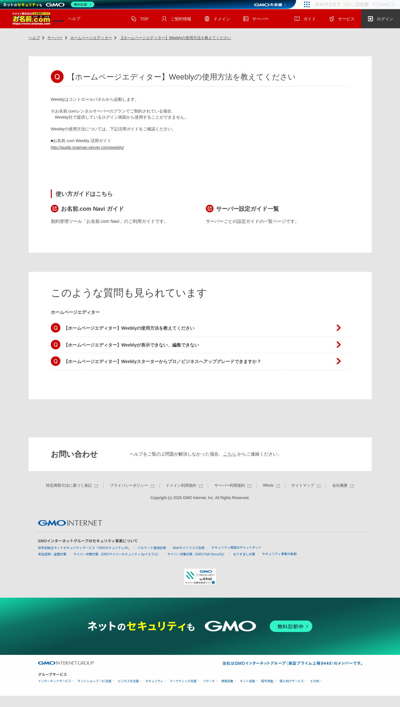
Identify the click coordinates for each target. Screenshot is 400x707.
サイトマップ (306, 486)
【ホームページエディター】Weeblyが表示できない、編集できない (131, 344)
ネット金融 (247, 681)
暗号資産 (267, 681)
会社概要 (343, 486)
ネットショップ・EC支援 (95, 681)
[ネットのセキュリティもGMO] (49, 4)
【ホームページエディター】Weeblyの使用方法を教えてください (175, 38)
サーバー (256, 19)
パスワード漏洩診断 (152, 547)
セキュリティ (154, 681)
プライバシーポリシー (132, 486)
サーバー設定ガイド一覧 (247, 209)
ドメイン (217, 19)
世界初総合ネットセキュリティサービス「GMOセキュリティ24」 (84, 547)
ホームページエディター (91, 38)
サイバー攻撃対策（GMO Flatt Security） (196, 554)
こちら (229, 453)
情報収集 (227, 681)
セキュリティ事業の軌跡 (279, 553)
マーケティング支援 (183, 681)
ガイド (305, 19)
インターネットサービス (54, 681)
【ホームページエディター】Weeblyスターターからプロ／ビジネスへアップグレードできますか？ (162, 361)
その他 (314, 681)
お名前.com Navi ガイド (92, 209)
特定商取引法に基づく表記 (72, 486)
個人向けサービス (292, 681)
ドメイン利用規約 (184, 486)
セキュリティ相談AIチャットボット (236, 547)
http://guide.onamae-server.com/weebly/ (87, 147)
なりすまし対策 (244, 554)
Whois (271, 486)
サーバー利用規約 (232, 486)
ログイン (380, 19)
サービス (342, 19)
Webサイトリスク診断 (189, 547)
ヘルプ (74, 19)
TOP (140, 19)
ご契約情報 (176, 19)
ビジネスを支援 (128, 681)
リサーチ (209, 681)
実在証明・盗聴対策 (52, 554)
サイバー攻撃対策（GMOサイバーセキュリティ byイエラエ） (117, 554)
